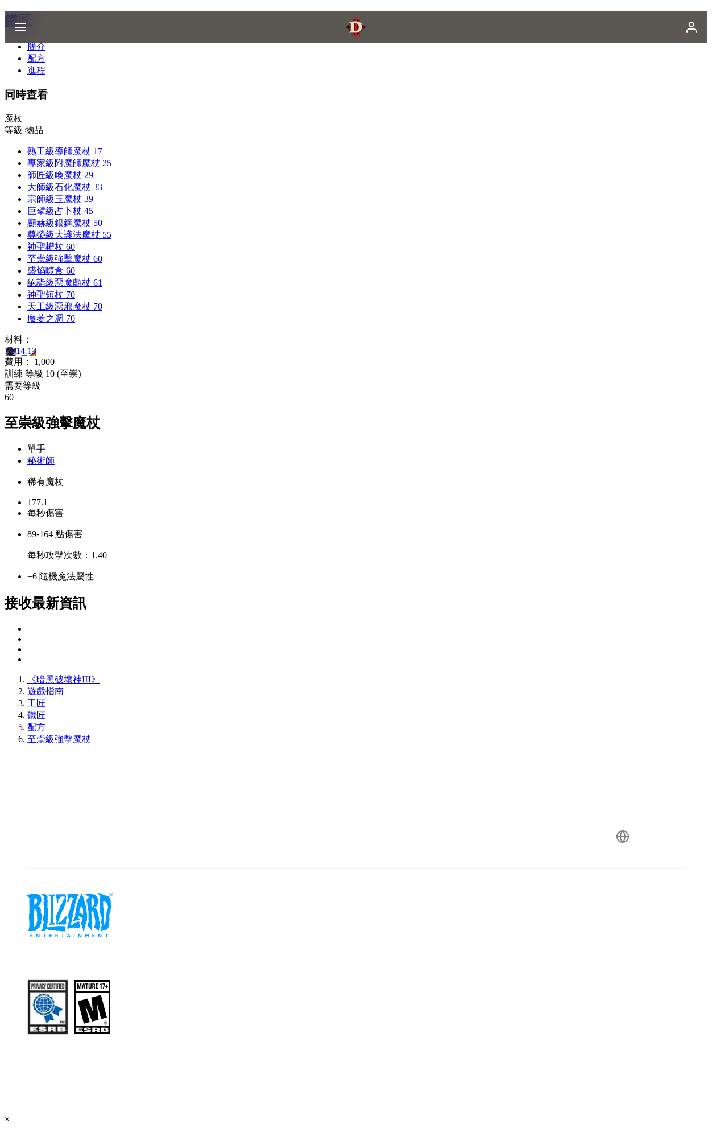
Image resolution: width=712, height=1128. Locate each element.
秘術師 (41, 461)
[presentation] (49, 40)
